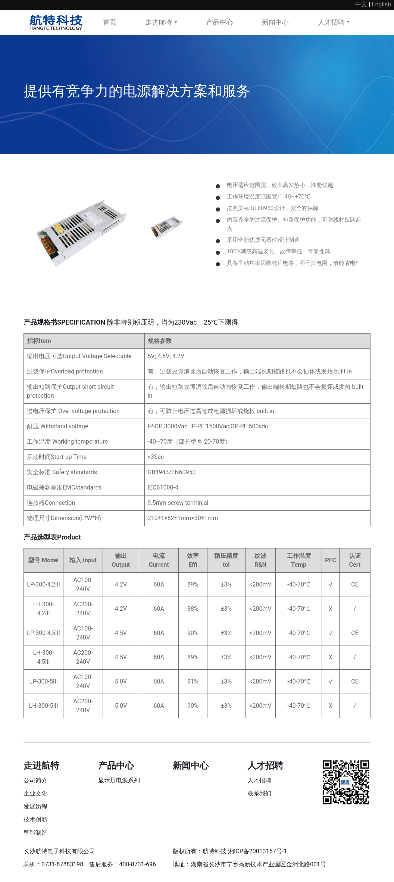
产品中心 (219, 22)
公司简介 (35, 782)
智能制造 (35, 834)
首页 (109, 22)
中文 (361, 4)
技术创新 (35, 821)
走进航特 (158, 22)
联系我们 (259, 795)
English (381, 4)
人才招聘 (331, 22)
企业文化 (35, 795)
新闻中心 (275, 22)
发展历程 (35, 808)
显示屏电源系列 (119, 782)
